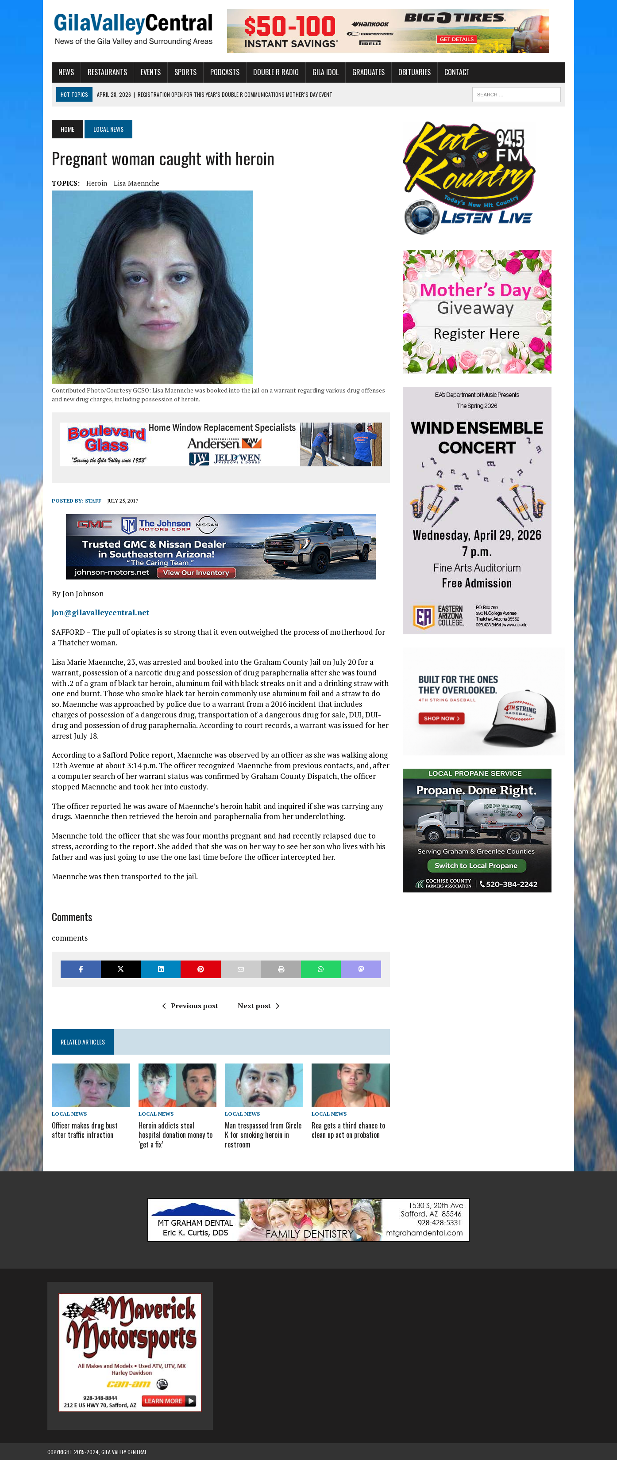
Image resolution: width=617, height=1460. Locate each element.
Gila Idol (321, 72)
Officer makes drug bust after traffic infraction (80, 1130)
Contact (452, 72)
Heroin (92, 183)
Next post (257, 1005)
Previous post (188, 1005)
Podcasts (220, 72)
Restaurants (103, 72)
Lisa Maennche (132, 183)
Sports (181, 72)
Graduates (364, 72)
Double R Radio (271, 72)
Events (146, 72)
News (61, 72)
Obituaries (410, 72)
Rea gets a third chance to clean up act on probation (348, 1130)
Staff (89, 501)
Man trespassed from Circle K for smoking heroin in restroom (262, 1134)
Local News (64, 1114)
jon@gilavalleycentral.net (96, 613)
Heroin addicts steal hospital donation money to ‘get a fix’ (172, 1134)
